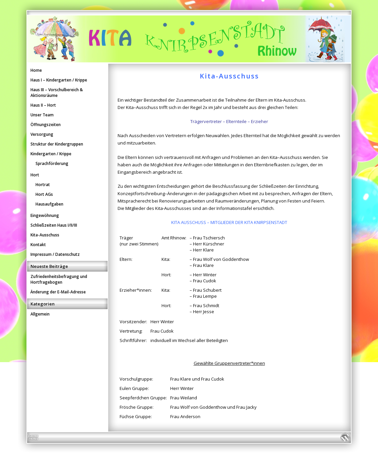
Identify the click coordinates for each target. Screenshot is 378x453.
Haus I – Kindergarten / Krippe (58, 80)
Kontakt (38, 244)
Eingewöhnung (44, 215)
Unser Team (42, 115)
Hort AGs (44, 194)
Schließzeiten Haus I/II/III (53, 225)
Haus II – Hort (43, 105)
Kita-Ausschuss (44, 235)
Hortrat (43, 184)
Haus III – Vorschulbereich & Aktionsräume (56, 92)
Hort (34, 175)
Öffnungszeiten (45, 124)
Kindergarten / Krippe (50, 154)
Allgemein (40, 314)
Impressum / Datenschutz (55, 254)
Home (36, 70)
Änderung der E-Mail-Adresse (58, 292)
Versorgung (41, 134)
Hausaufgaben (49, 204)
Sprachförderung (52, 163)
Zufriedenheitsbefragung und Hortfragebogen (58, 279)
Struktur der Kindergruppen (56, 144)
